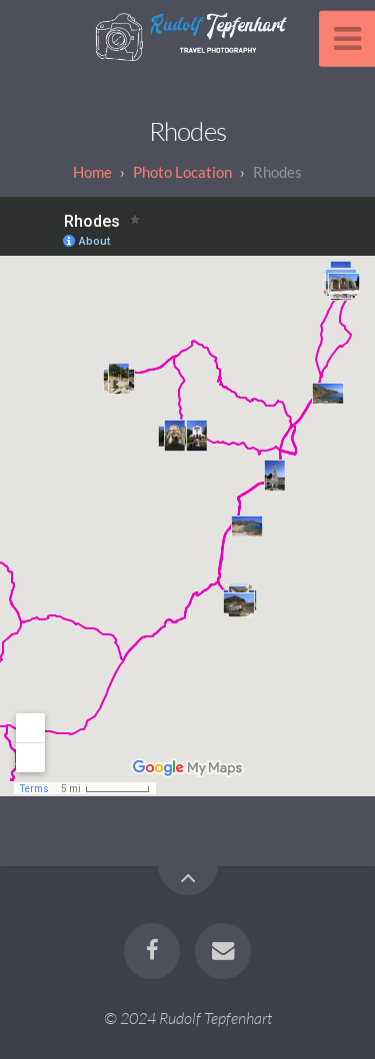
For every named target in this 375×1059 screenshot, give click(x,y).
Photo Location (182, 172)
